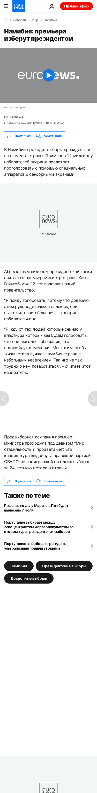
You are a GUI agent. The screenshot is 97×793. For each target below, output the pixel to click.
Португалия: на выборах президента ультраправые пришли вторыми (36, 545)
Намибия (50, 20)
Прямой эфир (76, 6)
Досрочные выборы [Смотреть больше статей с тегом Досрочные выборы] (29, 578)
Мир (35, 20)
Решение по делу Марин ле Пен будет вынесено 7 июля (36, 507)
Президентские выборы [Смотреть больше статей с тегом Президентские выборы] (64, 565)
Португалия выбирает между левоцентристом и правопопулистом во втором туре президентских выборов (39, 527)
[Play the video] (48, 75)
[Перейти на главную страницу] (18, 6)
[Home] (5, 20)
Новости (19, 20)
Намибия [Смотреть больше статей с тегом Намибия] (19, 565)
